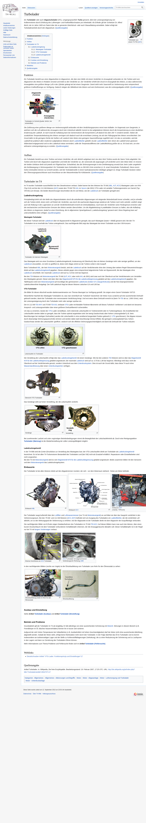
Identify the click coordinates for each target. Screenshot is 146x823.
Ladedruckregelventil (42, 270)
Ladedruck (94, 191)
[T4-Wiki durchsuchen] (129, 7)
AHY (139, 42)
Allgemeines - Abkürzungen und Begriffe (60, 678)
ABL (110, 186)
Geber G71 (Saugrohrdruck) (98, 282)
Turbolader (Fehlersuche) (95, 644)
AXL (77, 188)
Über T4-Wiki (37, 694)
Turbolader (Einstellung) (69, 614)
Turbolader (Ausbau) (42, 614)
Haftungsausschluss (49, 694)
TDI (31, 276)
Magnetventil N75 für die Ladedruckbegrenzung (80, 279)
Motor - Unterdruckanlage (35, 681)
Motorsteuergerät (54, 268)
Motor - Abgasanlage (90, 678)
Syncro (84, 188)
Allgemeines (38, 678)
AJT (114, 186)
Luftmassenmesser (72, 515)
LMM (81, 561)
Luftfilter (58, 515)
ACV (118, 186)
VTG (66, 305)
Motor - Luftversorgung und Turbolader (114, 678)
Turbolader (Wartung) (32, 441)
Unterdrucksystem (84, 363)
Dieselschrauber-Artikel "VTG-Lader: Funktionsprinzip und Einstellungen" (54, 656)
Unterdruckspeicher (55, 366)
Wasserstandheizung (32, 366)
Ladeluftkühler (79, 141)
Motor (79, 678)
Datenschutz (27, 694)
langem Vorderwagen (42, 529)
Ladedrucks (83, 282)
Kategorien (29, 678)
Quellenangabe (61, 28)
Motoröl (110, 626)
